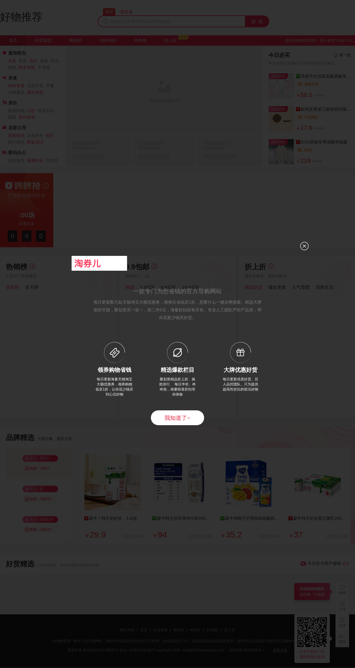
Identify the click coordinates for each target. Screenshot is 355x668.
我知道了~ (177, 418)
